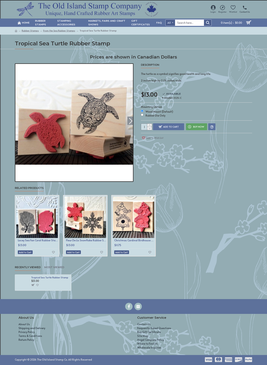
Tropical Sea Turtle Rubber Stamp (49, 277)
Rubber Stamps (30, 30)
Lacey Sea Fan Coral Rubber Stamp (38, 240)
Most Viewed (54, 267)
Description (150, 64)
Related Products (29, 188)
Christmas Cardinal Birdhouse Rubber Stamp (134, 240)
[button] (130, 120)
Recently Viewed (28, 267)
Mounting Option (151, 103)
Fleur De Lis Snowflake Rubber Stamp (86, 240)
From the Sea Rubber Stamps (59, 30)
